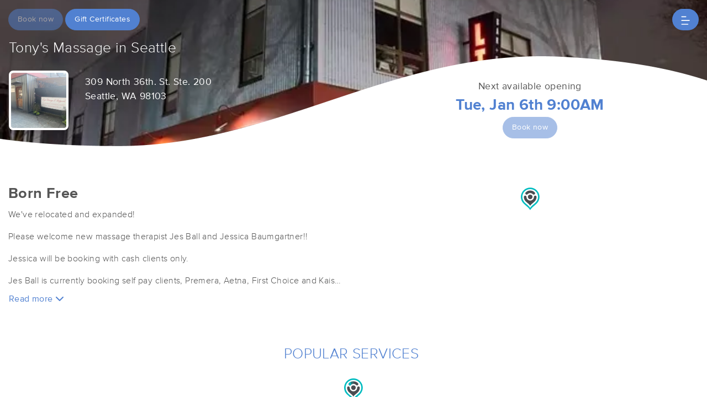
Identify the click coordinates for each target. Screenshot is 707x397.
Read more (36, 298)
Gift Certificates (102, 19)
